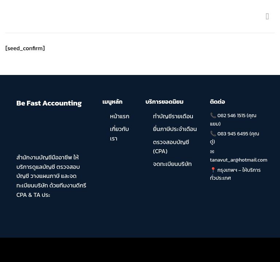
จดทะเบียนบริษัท (172, 163)
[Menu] (270, 16)
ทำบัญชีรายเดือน (173, 116)
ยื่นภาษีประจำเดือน (175, 128)
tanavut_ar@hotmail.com (238, 160)
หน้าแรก (119, 116)
